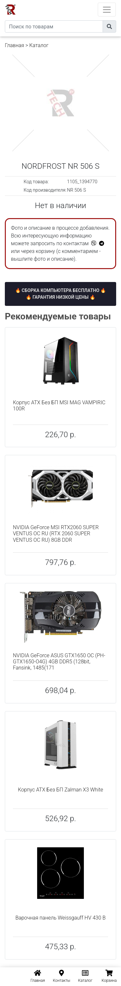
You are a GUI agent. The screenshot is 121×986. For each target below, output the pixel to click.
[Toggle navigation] (107, 9)
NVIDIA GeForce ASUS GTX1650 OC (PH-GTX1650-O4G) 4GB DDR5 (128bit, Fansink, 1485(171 (59, 661)
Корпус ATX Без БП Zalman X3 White (60, 790)
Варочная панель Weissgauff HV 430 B (60, 918)
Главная (14, 45)
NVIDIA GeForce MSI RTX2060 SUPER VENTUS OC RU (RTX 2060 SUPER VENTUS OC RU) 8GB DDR (56, 533)
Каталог (38, 45)
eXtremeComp (69, 2)
